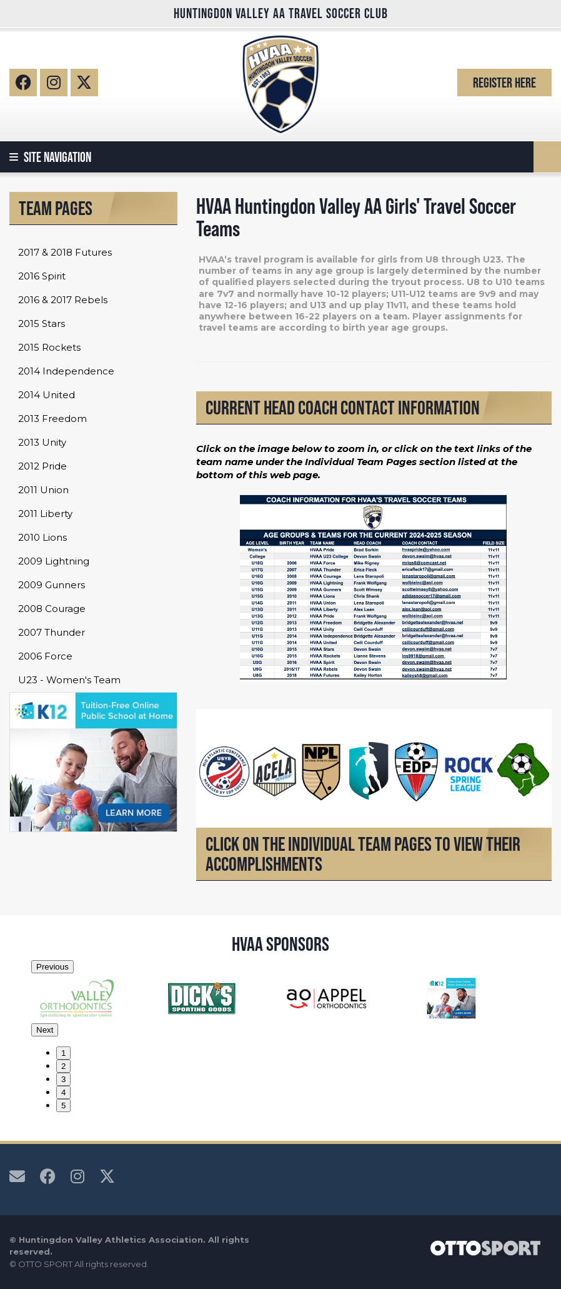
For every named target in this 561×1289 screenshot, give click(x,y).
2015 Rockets (49, 347)
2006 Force (45, 656)
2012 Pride (42, 466)
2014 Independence (66, 371)
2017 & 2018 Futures (65, 252)
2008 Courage (52, 608)
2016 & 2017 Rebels (62, 300)
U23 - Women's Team (69, 680)
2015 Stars (41, 323)
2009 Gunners (51, 585)
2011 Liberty (45, 513)
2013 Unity (42, 442)
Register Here (504, 82)
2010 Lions (42, 537)
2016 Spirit (42, 276)
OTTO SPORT (45, 1264)
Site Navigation (50, 157)
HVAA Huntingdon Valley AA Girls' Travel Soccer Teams (356, 217)
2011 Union (43, 490)
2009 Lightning (53, 561)
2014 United (46, 395)
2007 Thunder (51, 632)
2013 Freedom (52, 418)
